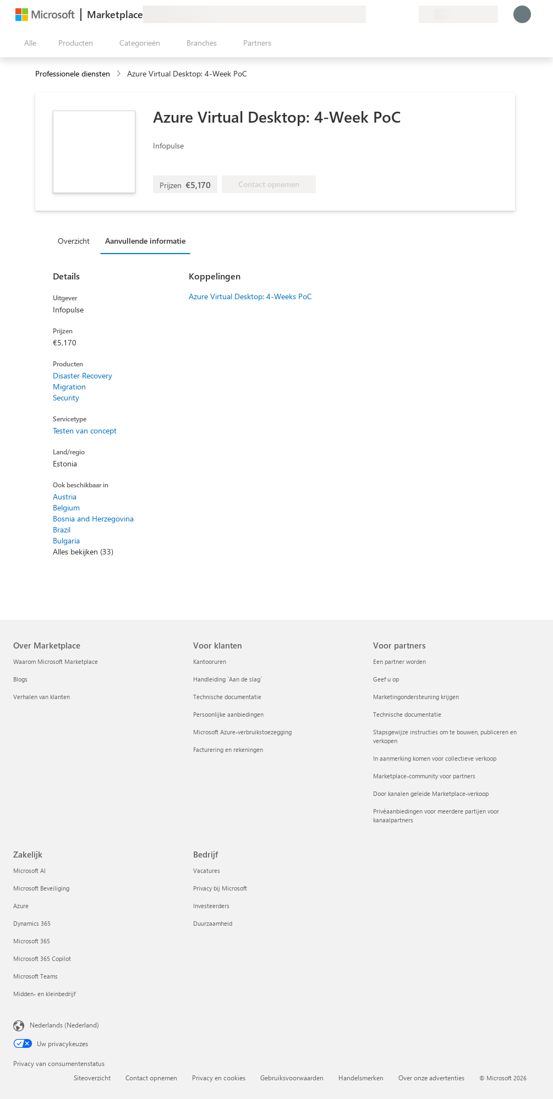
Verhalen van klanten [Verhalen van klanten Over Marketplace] (41, 697)
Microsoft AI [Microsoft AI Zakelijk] (29, 870)
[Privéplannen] (410, 14)
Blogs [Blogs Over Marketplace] (20, 679)
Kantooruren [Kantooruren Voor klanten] (209, 661)
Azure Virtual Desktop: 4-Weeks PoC (250, 296)
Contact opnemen (151, 1077)
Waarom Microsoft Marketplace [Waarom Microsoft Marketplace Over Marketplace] (55, 661)
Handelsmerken (361, 1077)
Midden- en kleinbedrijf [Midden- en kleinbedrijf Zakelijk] (44, 994)
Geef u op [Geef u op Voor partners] (386, 679)
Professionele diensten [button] (72, 73)
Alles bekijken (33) (83, 551)
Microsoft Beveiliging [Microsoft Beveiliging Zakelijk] (41, 888)
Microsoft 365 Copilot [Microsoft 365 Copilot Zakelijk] (42, 958)
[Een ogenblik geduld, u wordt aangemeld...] (522, 14)
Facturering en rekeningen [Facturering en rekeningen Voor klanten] (228, 749)
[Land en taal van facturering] (458, 14)
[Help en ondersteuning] (383, 14)
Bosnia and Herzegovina (93, 518)
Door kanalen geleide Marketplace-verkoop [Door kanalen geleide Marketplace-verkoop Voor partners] (431, 793)
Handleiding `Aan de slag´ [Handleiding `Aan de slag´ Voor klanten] (227, 679)
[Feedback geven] (370, 14)
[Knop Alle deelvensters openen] (28, 43)
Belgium (66, 507)
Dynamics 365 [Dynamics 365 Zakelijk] (32, 923)
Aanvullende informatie (145, 240)
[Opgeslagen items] (396, 14)
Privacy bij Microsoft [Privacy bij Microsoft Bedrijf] (220, 888)
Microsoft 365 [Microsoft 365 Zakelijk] (31, 941)
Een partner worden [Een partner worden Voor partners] (399, 661)
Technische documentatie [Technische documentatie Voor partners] (407, 714)
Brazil (61, 529)
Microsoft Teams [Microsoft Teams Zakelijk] (35, 976)
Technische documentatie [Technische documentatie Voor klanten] (227, 697)
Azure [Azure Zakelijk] (21, 906)
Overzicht (74, 240)
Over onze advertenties (431, 1077)
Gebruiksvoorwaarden (292, 1077)
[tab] (76, 240)
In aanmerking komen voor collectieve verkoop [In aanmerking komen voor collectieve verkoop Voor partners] (434, 758)
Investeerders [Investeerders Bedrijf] (211, 906)
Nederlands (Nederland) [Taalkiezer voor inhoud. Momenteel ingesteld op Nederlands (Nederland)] (64, 1024)
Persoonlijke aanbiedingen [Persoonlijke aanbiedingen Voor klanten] (228, 714)
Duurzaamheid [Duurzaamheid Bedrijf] (212, 923)
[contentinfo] (120, 74)
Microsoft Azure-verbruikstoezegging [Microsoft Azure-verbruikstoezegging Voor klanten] (242, 732)
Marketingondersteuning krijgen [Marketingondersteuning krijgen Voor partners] (416, 697)
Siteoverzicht (92, 1077)
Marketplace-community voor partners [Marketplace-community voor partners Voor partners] (424, 776)
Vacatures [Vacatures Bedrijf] (206, 870)
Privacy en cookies (218, 1077)
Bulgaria (66, 540)
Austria (64, 496)
